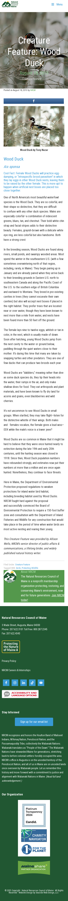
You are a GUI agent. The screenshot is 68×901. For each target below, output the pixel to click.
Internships (24, 670)
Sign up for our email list (34, 721)
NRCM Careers (9, 670)
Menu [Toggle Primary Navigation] (57, 4)
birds (18, 568)
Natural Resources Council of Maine (10, 6)
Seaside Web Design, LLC (47, 892)
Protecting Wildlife (30, 568)
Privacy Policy (9, 661)
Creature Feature (31, 79)
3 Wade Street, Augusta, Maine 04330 (21, 625)
